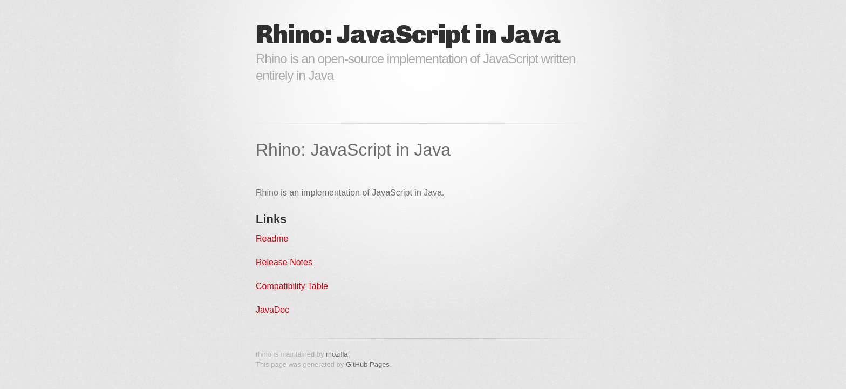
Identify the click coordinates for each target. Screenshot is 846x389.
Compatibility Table (292, 286)
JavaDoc (272, 309)
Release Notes (284, 262)
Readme (272, 238)
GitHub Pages (368, 364)
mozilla (336, 354)
